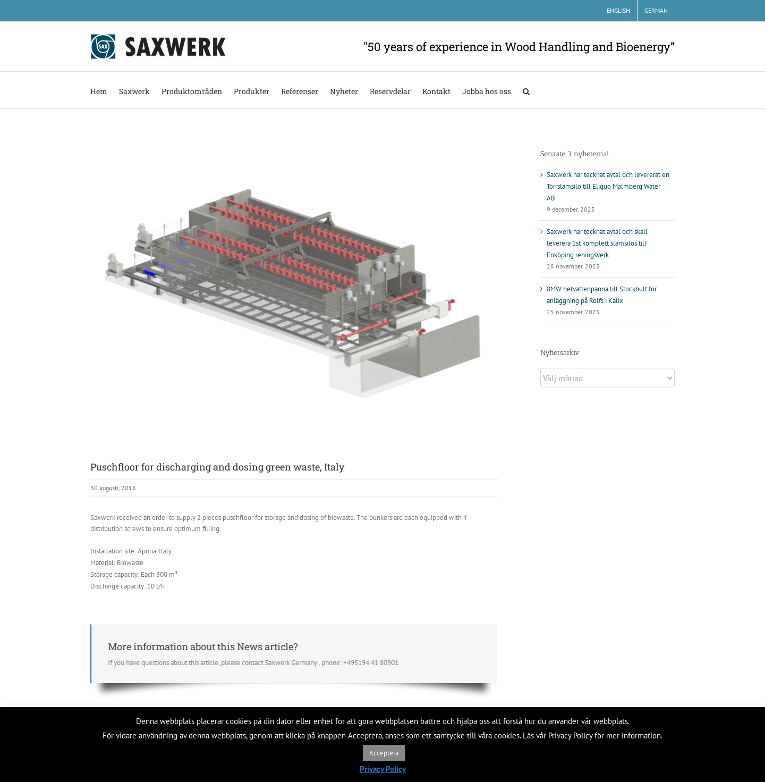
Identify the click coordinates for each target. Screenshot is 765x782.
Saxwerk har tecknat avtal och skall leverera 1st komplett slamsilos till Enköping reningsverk (597, 243)
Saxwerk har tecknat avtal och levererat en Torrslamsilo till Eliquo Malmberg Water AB (608, 186)
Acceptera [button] (383, 753)
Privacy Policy (383, 769)
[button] (526, 90)
